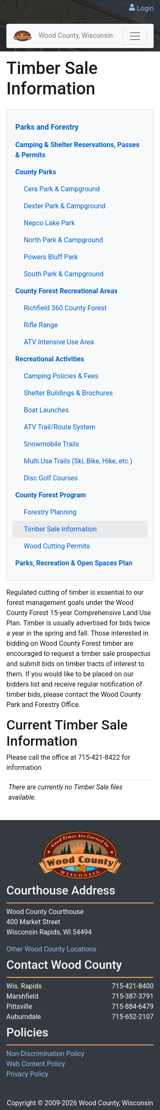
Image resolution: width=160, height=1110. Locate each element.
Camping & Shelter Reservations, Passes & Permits (77, 150)
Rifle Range (41, 325)
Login (145, 8)
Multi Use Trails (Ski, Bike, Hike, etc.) (78, 461)
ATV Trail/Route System (59, 427)
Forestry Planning (50, 512)
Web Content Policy (35, 1064)
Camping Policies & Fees (61, 376)
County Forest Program (50, 495)
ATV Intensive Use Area (59, 342)
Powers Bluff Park (51, 257)
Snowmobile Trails (51, 444)
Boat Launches (46, 410)
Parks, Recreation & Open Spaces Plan (73, 563)
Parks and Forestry (47, 127)
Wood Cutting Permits (57, 546)
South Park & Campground (64, 274)
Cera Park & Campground (62, 189)
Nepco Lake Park (49, 223)
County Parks (35, 172)
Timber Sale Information (60, 529)
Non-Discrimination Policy (45, 1054)
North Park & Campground (63, 240)
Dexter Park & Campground (64, 206)
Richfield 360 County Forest (65, 308)
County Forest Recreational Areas (66, 291)
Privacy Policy (27, 1074)
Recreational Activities (49, 359)
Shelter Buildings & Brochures (68, 393)
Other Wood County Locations (51, 949)
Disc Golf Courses (51, 478)
